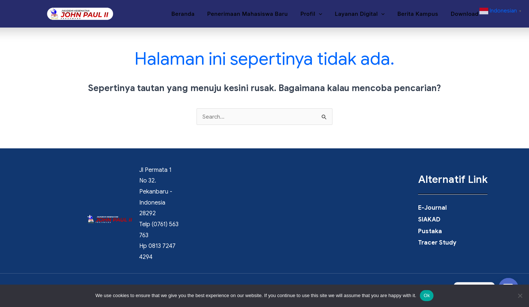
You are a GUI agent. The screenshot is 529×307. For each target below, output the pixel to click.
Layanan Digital (364, 14)
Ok (427, 295)
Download (465, 14)
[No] (519, 295)
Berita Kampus (420, 14)
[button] (324, 14)
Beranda (191, 14)
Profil (317, 14)
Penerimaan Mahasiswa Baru (254, 14)
